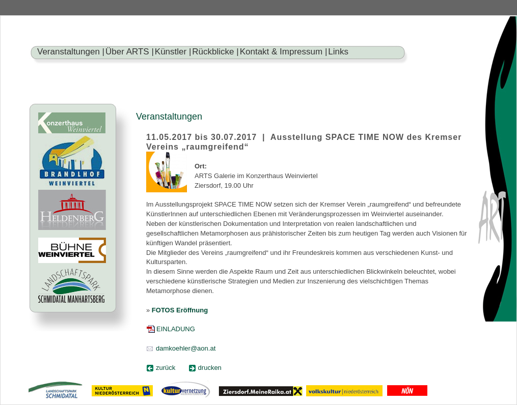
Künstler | (173, 51)
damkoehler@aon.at (185, 348)
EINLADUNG (175, 329)
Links (338, 51)
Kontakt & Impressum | (284, 51)
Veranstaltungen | (70, 51)
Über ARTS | (129, 51)
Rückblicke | (215, 51)
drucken (210, 367)
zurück (165, 367)
